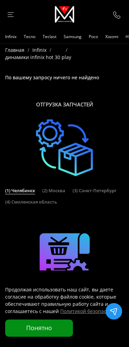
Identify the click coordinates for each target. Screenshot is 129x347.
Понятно (39, 328)
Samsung (73, 36)
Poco (93, 36)
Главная (14, 50)
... (58, 50)
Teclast (49, 36)
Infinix (11, 36)
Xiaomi (111, 36)
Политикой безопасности (90, 311)
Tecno (29, 36)
